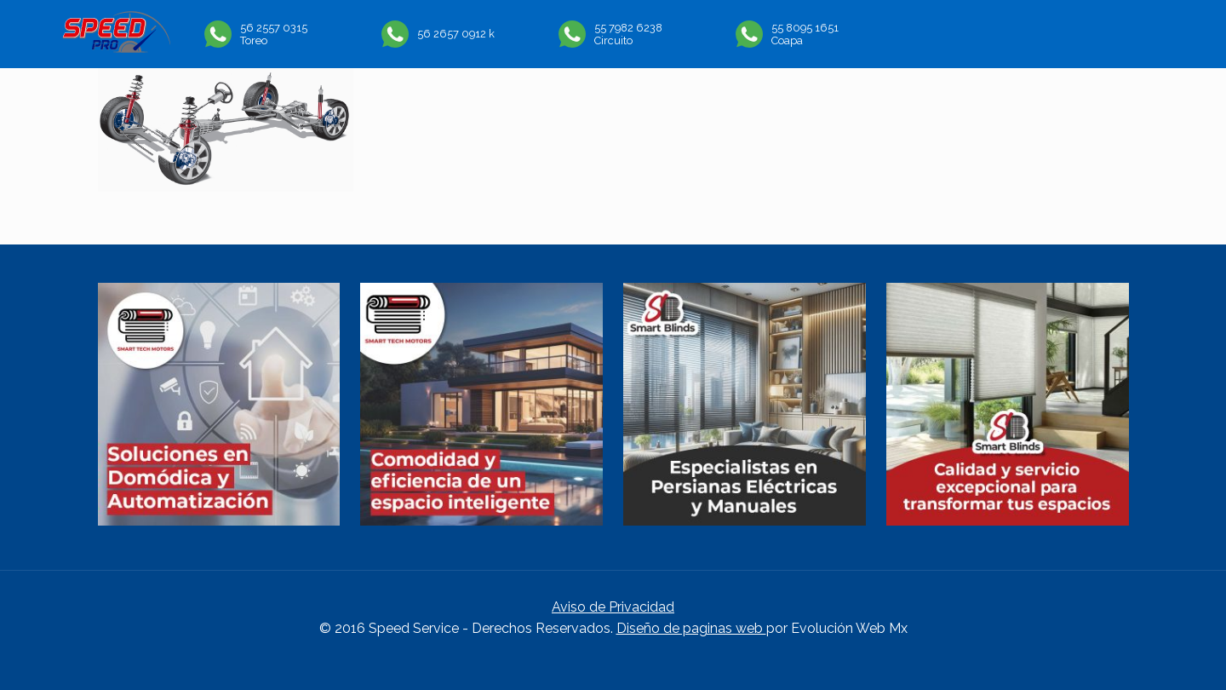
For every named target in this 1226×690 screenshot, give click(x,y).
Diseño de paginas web (691, 628)
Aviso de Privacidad (613, 607)
